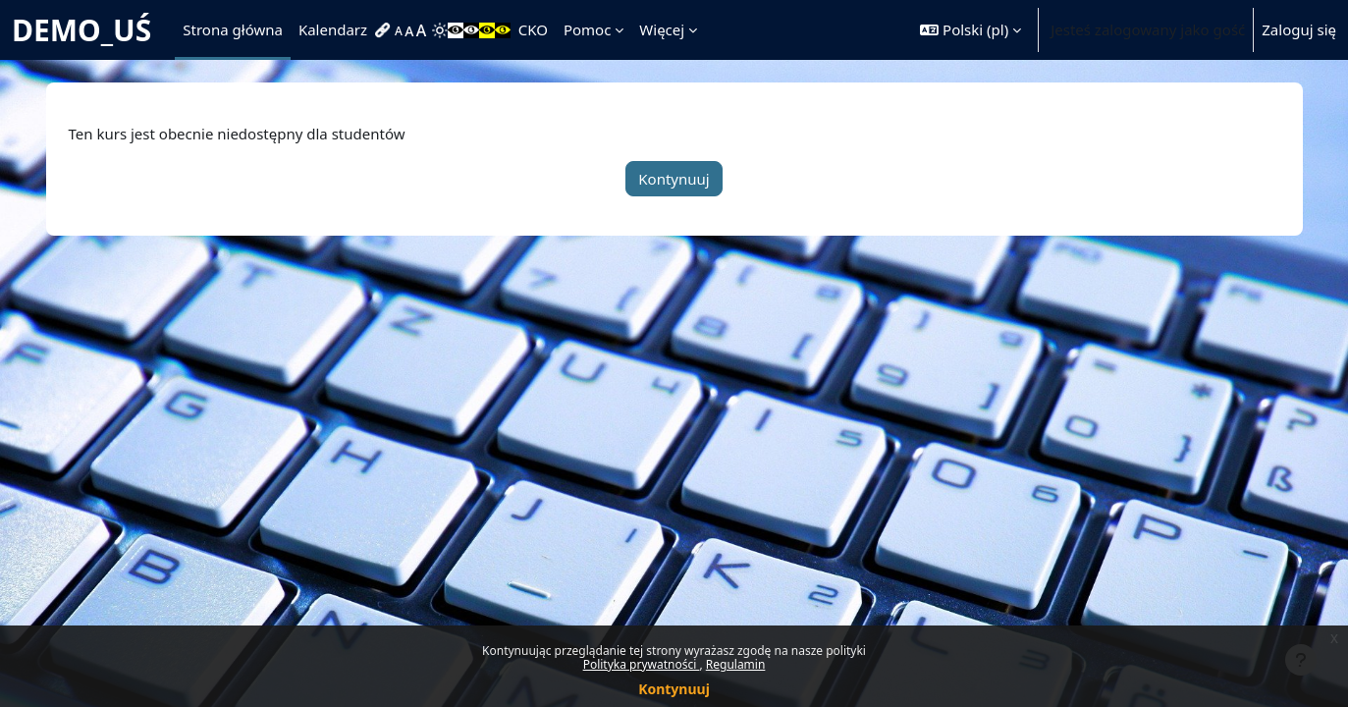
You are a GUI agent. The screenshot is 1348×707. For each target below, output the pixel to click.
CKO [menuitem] (533, 29)
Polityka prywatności (641, 664)
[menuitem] (385, 30)
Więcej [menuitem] (661, 29)
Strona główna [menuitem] (233, 29)
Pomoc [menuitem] (587, 29)
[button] (970, 30)
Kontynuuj (674, 689)
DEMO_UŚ (81, 30)
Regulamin (736, 664)
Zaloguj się (1299, 29)
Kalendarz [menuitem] (332, 29)
